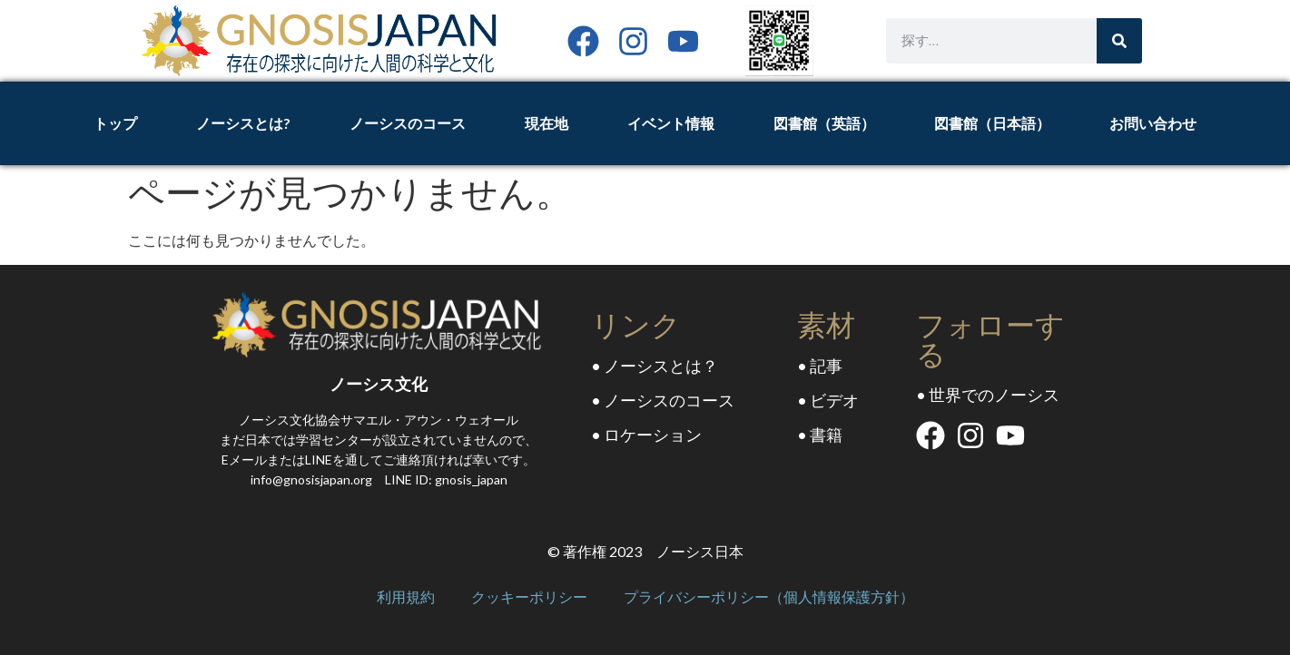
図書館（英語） (824, 123)
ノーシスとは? (243, 123)
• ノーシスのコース (662, 400)
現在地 (546, 123)
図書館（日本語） (992, 123)
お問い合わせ (1152, 123)
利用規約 (406, 597)
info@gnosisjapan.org (311, 479)
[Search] (1119, 41)
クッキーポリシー (529, 597)
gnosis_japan (471, 479)
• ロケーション (646, 435)
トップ (115, 123)
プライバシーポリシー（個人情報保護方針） (769, 597)
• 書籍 (819, 435)
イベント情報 (670, 123)
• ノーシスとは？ (654, 366)
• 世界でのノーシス (987, 395)
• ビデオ (828, 400)
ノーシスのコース (408, 123)
